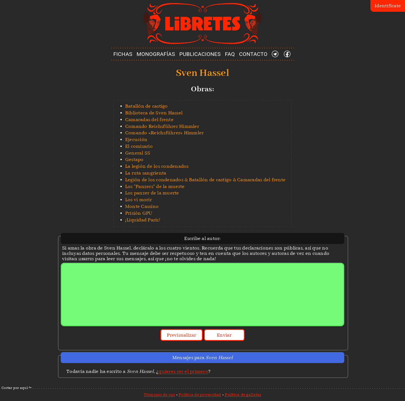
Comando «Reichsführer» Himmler (164, 132)
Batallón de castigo (146, 106)
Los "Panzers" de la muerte (155, 186)
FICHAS (122, 54)
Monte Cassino (142, 206)
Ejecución (136, 139)
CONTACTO (253, 54)
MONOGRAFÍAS (156, 54)
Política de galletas (243, 394)
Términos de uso (159, 394)
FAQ (230, 54)
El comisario (139, 146)
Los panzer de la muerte (152, 193)
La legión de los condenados (157, 166)
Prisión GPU (138, 213)
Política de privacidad (200, 394)
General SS (137, 153)
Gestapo (134, 159)
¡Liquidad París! (142, 220)
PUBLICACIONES (200, 54)
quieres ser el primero (183, 371)
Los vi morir (138, 199)
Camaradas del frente (149, 119)
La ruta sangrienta (145, 173)
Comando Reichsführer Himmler (162, 126)
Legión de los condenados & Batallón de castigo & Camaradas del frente (205, 179)
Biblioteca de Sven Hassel (154, 112)
